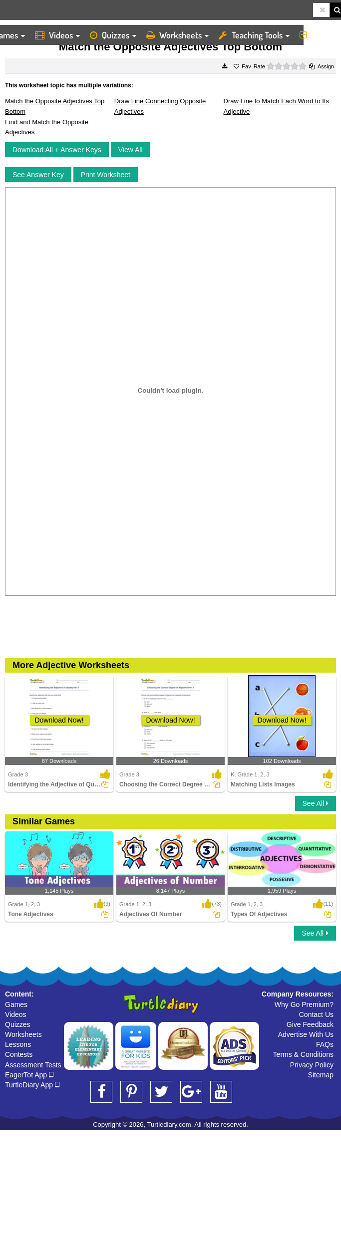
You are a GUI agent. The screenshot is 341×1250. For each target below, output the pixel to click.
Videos (57, 34)
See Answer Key (38, 175)
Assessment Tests (33, 1065)
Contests (18, 1054)
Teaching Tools (254, 34)
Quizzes (113, 34)
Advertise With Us (306, 1034)
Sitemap (321, 1075)
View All (130, 150)
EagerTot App (29, 1075)
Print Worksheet (105, 175)
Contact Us (316, 1014)
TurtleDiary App (32, 1085)
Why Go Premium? (304, 1004)
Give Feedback (310, 1024)
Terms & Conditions (303, 1054)
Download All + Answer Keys (56, 150)
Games (16, 1004)
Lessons (18, 1044)
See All (316, 803)
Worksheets (177, 34)
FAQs (325, 1044)
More (318, 34)
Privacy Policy (312, 1065)
